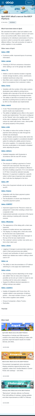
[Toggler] (3, 2)
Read (2, 323)
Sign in (29, 2)
